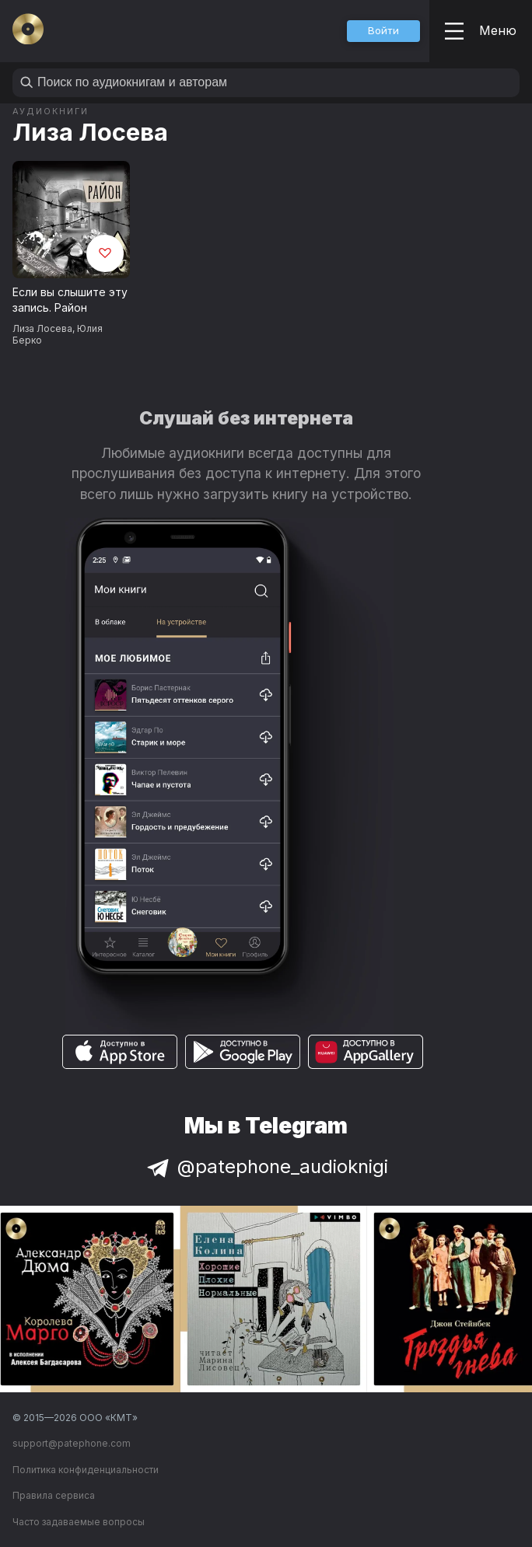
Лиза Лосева (90, 131)
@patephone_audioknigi (266, 1166)
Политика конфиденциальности (85, 1469)
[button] (383, 31)
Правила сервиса (53, 1495)
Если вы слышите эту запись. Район (70, 300)
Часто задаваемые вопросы (78, 1522)
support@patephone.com (71, 1443)
